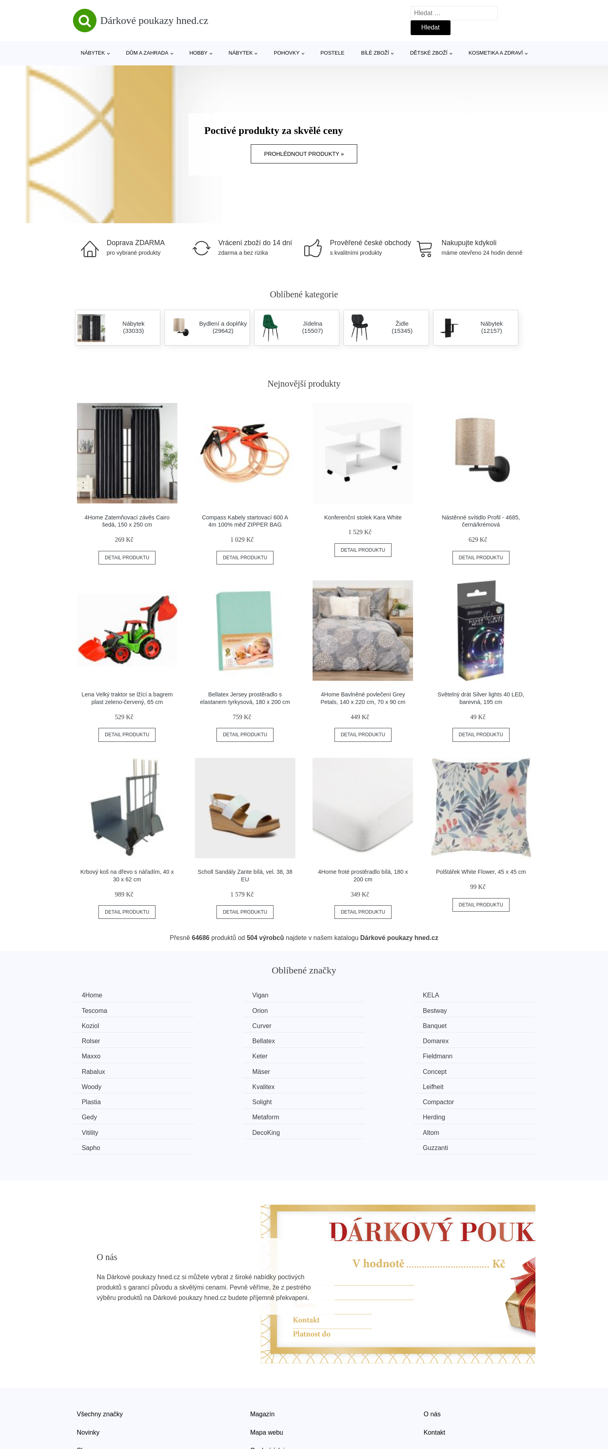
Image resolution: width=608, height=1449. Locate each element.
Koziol (329, 1010)
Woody (330, 1055)
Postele (332, 53)
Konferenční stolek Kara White (362, 517)
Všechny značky (100, 1366)
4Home (93, 995)
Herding (331, 1085)
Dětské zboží (428, 53)
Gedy (90, 1085)
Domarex (452, 1025)
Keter (208, 1040)
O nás (432, 1366)
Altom (209, 1100)
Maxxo (92, 1040)
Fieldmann (335, 1040)
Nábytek (93, 53)
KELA (328, 995)
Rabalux (450, 1040)
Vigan (209, 995)
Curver (448, 1010)
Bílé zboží (375, 53)
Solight (330, 1070)
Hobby (198, 53)
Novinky (88, 1384)
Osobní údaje (269, 1402)
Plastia (210, 1070)
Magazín (262, 1366)
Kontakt (434, 1384)
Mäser (91, 1055)
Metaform (214, 1085)
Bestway (213, 1010)
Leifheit (93, 1070)
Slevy (84, 1402)
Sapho (329, 1100)
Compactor (454, 1070)
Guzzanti (451, 1100)
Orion (90, 1010)
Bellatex (331, 1025)
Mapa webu (266, 1384)
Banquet (95, 1025)
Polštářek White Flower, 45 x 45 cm (481, 872)
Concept (213, 1055)
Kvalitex (450, 1055)
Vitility (447, 1085)
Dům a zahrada (147, 53)
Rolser (210, 1025)
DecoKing (96, 1100)
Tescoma (451, 995)
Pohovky (286, 53)
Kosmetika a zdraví (495, 53)
